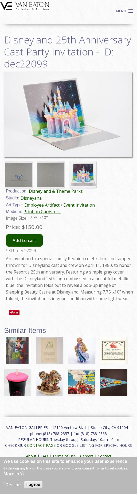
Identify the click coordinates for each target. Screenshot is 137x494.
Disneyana (31, 198)
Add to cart (24, 240)
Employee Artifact (42, 205)
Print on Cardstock (42, 212)
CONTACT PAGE (41, 445)
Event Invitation (79, 205)
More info (13, 474)
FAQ (44, 456)
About (31, 456)
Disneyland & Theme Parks (56, 191)
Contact (104, 456)
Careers (86, 456)
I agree (33, 484)
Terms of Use (64, 456)
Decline (13, 485)
